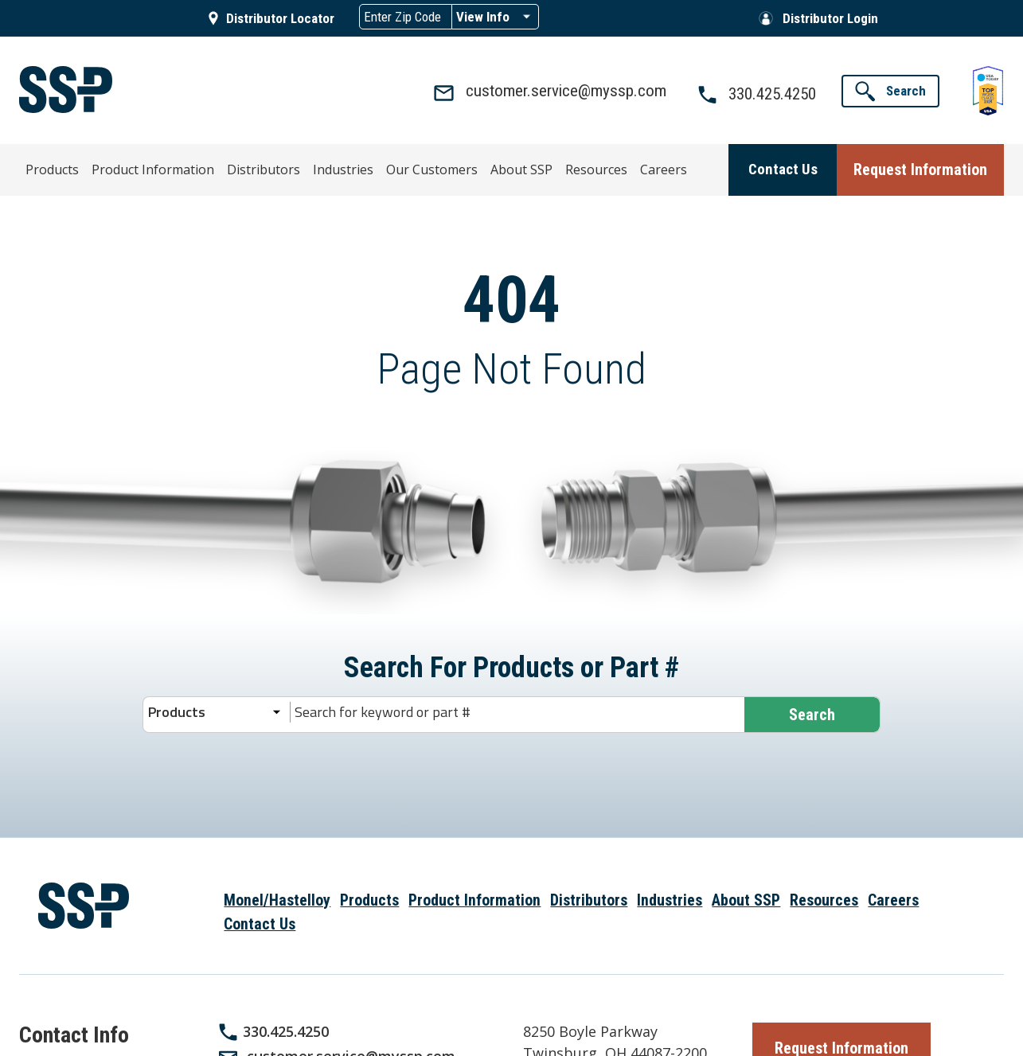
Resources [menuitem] (523, 166)
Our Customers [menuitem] (379, 166)
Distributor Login (830, 18)
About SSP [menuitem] (457, 166)
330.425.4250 (286, 1030)
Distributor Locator (280, 18)
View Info (483, 17)
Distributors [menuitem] (236, 166)
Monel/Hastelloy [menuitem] (277, 899)
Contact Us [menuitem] (259, 923)
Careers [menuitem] (582, 166)
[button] (890, 91)
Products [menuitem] (52, 166)
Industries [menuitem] (303, 166)
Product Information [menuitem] (140, 166)
